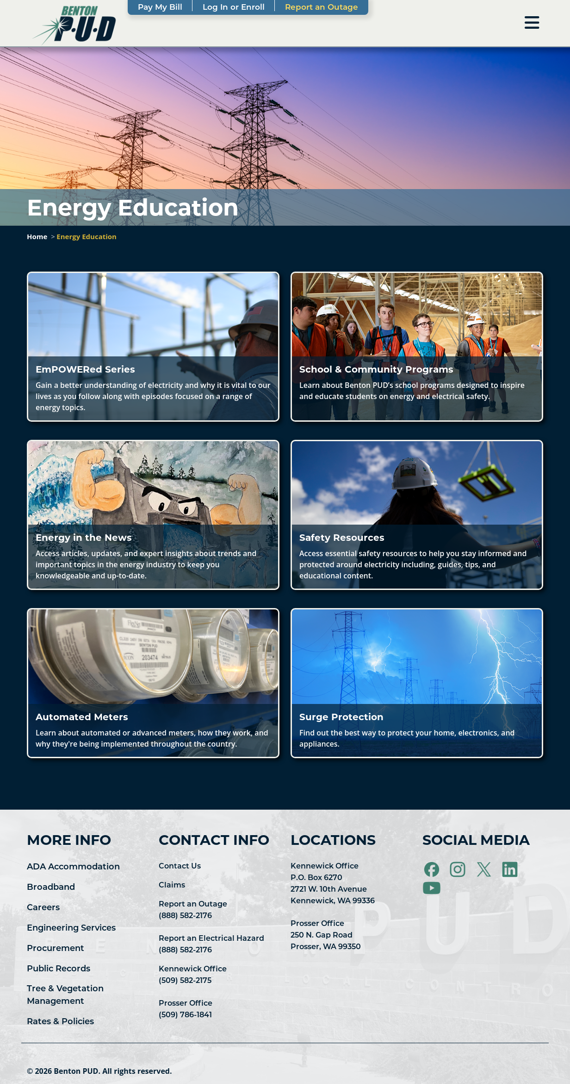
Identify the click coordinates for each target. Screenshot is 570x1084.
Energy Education (86, 236)
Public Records (58, 969)
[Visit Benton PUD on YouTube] (431, 887)
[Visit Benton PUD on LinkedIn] (511, 868)
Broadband (51, 887)
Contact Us (180, 866)
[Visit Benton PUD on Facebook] (432, 868)
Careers (43, 907)
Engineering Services (71, 928)
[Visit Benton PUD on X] (485, 868)
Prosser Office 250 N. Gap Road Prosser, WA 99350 (326, 935)
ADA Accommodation (73, 867)
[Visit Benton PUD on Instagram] (458, 868)
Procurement (55, 948)
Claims (172, 885)
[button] (153, 346)
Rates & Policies (60, 1021)
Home (37, 236)
